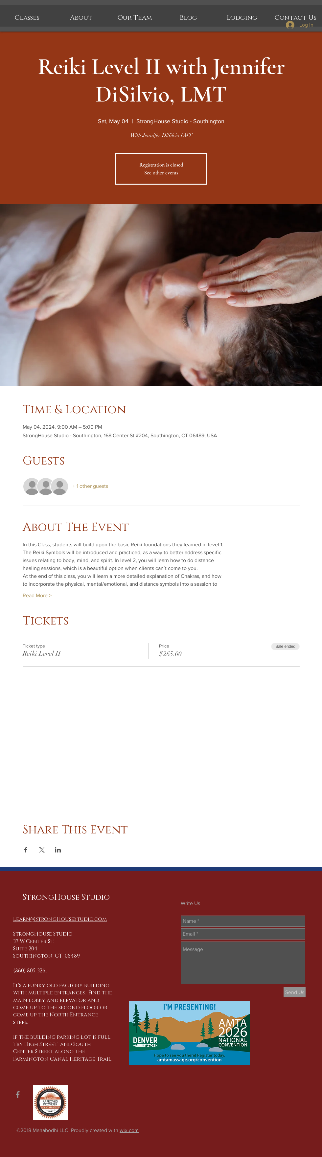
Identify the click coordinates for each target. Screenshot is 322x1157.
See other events (161, 173)
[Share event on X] (42, 849)
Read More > (37, 595)
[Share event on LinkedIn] (58, 849)
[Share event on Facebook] (26, 849)
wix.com (129, 1130)
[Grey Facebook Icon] (17, 1094)
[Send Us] (295, 992)
